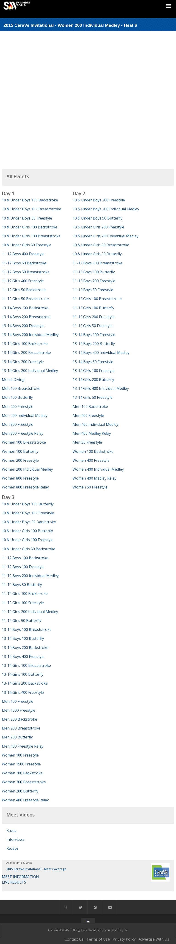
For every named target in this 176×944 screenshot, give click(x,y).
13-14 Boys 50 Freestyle (93, 361)
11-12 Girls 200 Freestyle (94, 316)
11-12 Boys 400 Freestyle (23, 253)
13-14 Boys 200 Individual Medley (30, 334)
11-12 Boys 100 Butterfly (94, 271)
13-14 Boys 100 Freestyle (94, 334)
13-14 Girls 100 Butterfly (22, 674)
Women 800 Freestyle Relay (25, 487)
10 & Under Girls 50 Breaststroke (101, 244)
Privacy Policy (124, 939)
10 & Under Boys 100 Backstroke (30, 200)
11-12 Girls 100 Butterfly (93, 307)
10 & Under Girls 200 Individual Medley (105, 236)
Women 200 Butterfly (20, 791)
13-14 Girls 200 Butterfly (93, 379)
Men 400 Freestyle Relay (22, 746)
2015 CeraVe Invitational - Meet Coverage (36, 869)
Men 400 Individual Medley (95, 424)
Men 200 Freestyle (17, 406)
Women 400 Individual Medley (98, 469)
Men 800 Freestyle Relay (22, 433)
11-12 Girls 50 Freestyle (93, 325)
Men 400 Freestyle (88, 415)
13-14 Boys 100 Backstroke (25, 307)
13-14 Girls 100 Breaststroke (26, 665)
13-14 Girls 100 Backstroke (25, 343)
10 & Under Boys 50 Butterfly (97, 218)
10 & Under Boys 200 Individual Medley (106, 209)
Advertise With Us (154, 939)
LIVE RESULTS (14, 882)
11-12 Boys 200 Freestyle (94, 280)
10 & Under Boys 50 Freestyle (27, 218)
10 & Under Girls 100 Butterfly (27, 530)
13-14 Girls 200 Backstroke (25, 683)
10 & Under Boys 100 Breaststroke (31, 209)
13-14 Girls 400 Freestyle (23, 692)
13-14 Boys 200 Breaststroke (27, 316)
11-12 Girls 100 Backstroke (25, 593)
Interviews (15, 839)
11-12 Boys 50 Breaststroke (26, 271)
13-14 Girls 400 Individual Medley (101, 388)
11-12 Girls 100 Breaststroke (97, 298)
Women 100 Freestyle (20, 755)
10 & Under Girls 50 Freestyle (26, 244)
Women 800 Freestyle (20, 478)
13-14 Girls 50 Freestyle (93, 397)
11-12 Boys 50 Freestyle (93, 289)
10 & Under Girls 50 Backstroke (28, 548)
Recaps (12, 848)
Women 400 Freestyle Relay (25, 800)
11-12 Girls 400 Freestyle (23, 280)
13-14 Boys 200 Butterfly (94, 343)
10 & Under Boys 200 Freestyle (99, 200)
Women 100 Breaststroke (24, 442)
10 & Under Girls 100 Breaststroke (31, 236)
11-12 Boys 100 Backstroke (25, 557)
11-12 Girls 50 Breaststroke (25, 298)
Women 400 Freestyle (91, 460)
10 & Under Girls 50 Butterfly (97, 253)
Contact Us (74, 939)
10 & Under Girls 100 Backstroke (29, 227)
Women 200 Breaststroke (24, 781)
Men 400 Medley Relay (92, 433)
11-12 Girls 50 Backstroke (24, 289)
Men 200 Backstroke (19, 719)
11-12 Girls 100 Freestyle (23, 602)
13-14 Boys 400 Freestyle (23, 656)
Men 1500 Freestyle (18, 710)
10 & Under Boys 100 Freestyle (28, 512)
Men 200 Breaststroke (21, 728)
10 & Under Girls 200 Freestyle (98, 227)
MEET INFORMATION (20, 876)
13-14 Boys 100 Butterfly (23, 638)
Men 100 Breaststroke (21, 388)
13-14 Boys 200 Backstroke (25, 647)
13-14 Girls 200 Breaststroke (26, 352)
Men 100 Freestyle (17, 701)
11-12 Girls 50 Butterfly (21, 620)
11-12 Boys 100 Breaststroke (97, 263)
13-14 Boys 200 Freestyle (23, 325)
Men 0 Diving (13, 379)
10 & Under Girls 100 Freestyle (27, 539)
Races (11, 830)
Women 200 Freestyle (20, 460)
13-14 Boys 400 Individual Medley (101, 352)
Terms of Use (98, 939)
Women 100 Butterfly (20, 451)
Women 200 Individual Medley (27, 469)
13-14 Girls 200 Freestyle (23, 361)
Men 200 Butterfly (17, 737)
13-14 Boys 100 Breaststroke (27, 629)
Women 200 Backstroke (22, 773)
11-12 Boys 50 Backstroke (24, 263)
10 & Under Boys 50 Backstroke (29, 521)
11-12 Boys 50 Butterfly (22, 584)
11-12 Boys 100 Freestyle (23, 566)
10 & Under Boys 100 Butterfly (28, 504)
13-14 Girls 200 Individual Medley (30, 370)
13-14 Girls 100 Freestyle (94, 370)
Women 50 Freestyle (90, 487)
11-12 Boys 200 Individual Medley (30, 575)
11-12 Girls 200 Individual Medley (30, 611)
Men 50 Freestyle (87, 442)
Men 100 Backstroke (90, 406)
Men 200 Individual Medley (24, 415)
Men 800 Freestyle (17, 424)
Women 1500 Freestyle (21, 764)
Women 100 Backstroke (93, 451)
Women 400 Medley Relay (94, 478)
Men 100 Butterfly (17, 397)
